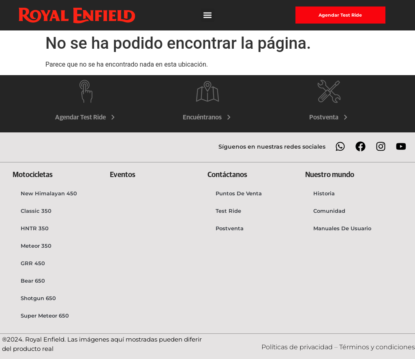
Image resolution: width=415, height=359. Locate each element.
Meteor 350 (36, 245)
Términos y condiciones (377, 347)
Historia (324, 193)
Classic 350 (36, 211)
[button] (207, 15)
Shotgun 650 (38, 298)
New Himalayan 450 (49, 193)
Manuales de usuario (342, 228)
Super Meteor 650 (45, 315)
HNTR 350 (35, 228)
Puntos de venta (239, 193)
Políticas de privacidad (297, 347)
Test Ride (228, 211)
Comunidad (329, 211)
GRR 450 (33, 263)
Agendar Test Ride (86, 117)
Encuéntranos (208, 117)
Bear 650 (33, 280)
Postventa (329, 117)
